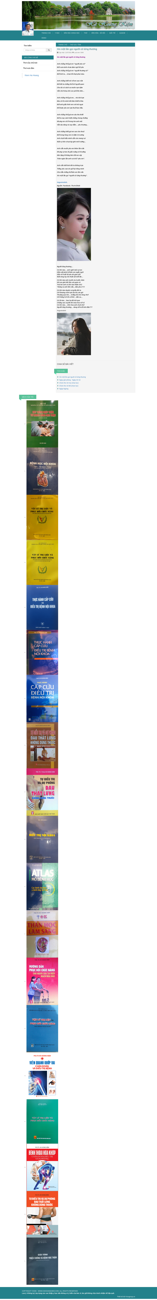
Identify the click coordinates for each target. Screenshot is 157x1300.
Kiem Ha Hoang (32, 75)
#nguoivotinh (62, 182)
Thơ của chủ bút (30, 63)
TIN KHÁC (61, 371)
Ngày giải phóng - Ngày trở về (69, 380)
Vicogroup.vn (130, 1297)
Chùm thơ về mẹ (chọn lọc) (68, 383)
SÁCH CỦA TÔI (27, 397)
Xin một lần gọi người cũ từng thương (72, 377)
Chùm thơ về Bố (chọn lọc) (68, 386)
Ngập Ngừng (63, 389)
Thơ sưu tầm (28, 68)
